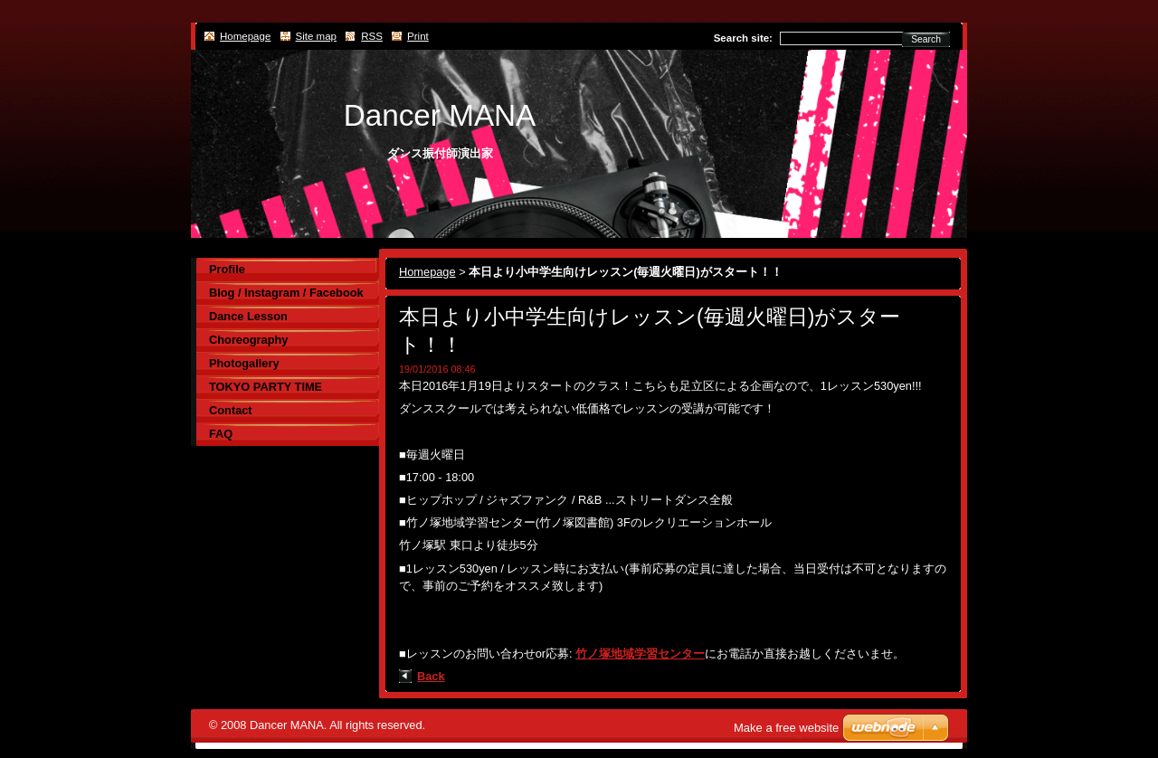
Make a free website (786, 727)
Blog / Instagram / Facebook (286, 292)
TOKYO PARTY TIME (265, 386)
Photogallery (244, 363)
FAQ (221, 434)
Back (431, 676)
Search (926, 39)
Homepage (427, 272)
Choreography (248, 339)
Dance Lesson (248, 316)
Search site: (743, 38)
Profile (227, 269)
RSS (372, 36)
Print (418, 36)
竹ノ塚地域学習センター (640, 653)
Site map (316, 36)
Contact (230, 410)
